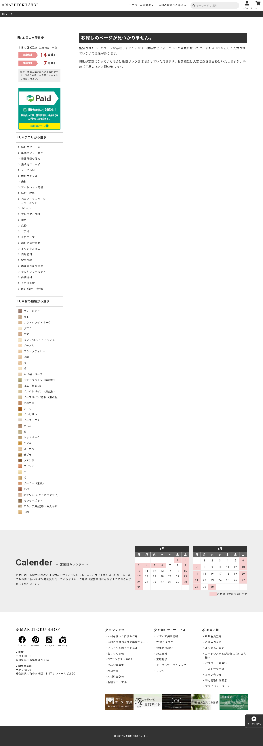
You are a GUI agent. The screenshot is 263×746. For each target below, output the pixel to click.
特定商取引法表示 (216, 680)
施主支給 (161, 653)
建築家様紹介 (164, 647)
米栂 (23, 357)
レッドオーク (29, 437)
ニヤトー (26, 334)
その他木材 (28, 283)
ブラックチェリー (31, 351)
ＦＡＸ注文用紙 (214, 669)
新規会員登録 (213, 636)
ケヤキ (25, 443)
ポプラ (25, 328)
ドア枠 (25, 231)
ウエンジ (26, 460)
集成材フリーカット (33, 153)
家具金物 (26, 260)
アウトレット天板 (32, 187)
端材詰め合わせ (30, 242)
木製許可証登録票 (32, 265)
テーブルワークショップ (171, 665)
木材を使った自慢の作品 (123, 636)
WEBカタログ (164, 642)
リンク (160, 670)
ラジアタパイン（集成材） (37, 380)
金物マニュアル (117, 682)
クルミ (25, 426)
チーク (25, 408)
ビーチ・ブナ (29, 420)
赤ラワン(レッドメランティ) (38, 494)
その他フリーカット (33, 271)
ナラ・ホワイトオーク (34, 322)
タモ (23, 316)
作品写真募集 (116, 665)
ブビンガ (26, 466)
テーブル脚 (28, 170)
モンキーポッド (30, 500)
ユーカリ (26, 448)
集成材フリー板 (30, 164)
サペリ (25, 489)
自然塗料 (26, 254)
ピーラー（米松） (31, 483)
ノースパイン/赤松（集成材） (39, 397)
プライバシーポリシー (218, 686)
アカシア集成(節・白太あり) (38, 506)
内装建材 (26, 277)
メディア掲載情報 (167, 636)
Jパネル (26, 208)
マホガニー (27, 403)
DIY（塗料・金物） (33, 288)
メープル (26, 345)
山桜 (23, 512)
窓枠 (24, 225)
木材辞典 (113, 670)
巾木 (24, 219)
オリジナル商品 (30, 248)
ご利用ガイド (213, 642)
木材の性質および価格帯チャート (128, 642)
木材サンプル (29, 176)
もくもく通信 (116, 653)
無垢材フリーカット (33, 147)
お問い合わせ (213, 674)
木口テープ (28, 237)
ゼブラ (25, 454)
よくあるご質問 (214, 647)
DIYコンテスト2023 (120, 659)
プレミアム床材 (30, 214)
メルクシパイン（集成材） (37, 391)
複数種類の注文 (30, 158)
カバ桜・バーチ (30, 374)
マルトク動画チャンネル (123, 647)
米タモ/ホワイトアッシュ (36, 339)
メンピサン (27, 414)
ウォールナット (30, 311)
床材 (24, 181)
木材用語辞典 (116, 676)
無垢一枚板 (28, 193)
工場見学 (161, 659)
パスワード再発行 (216, 663)
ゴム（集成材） (30, 385)
